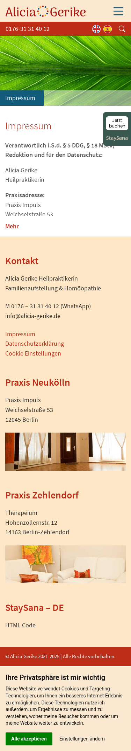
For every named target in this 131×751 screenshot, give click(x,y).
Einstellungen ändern (82, 739)
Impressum (20, 334)
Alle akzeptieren (29, 739)
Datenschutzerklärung (34, 343)
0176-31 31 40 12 (28, 29)
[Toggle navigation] (118, 11)
